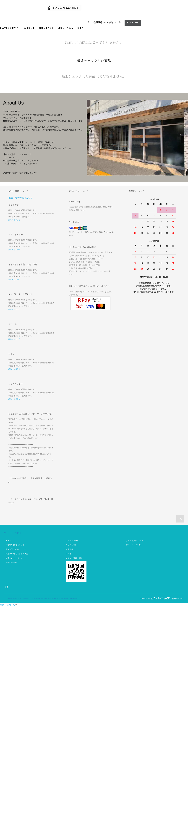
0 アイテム (132, 22)
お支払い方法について (15, 545)
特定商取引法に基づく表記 (17, 554)
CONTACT (46, 27)
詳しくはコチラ (14, 220)
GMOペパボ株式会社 (52, 598)
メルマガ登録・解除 (74, 558)
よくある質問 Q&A (135, 540)
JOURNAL (65, 27)
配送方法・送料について (16, 549)
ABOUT (29, 27)
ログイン (111, 22)
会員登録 (98, 22)
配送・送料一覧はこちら (20, 197)
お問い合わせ (11, 562)
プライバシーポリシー (15, 558)
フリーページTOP (133, 545)
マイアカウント (72, 545)
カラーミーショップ (13, 598)
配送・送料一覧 (7, 605)
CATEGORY (10, 27)
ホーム (8, 540)
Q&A (80, 27)
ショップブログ (72, 540)
